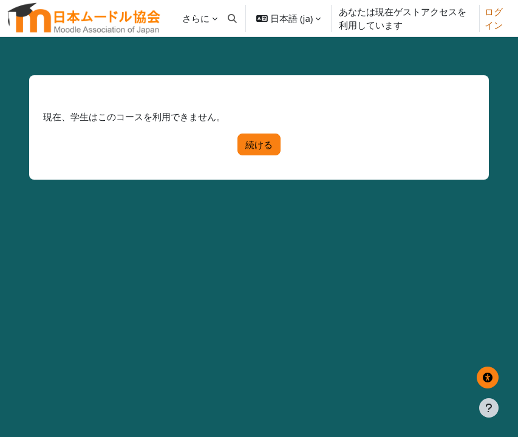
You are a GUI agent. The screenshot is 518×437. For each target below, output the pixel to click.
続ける (259, 144)
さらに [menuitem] (196, 18)
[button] (233, 18)
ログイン (494, 18)
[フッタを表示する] (489, 408)
